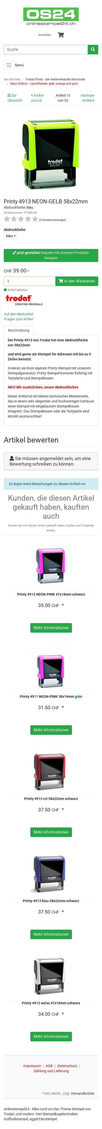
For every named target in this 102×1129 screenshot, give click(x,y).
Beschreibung (18, 330)
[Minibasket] (61, 35)
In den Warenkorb (77, 281)
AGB (49, 1066)
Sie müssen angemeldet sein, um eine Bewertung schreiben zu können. (50, 461)
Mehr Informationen (51, 627)
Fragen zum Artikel (18, 319)
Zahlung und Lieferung (51, 1071)
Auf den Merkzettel (18, 314)
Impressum (32, 1066)
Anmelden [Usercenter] (44, 35)
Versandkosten (82, 1093)
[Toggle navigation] (9, 65)
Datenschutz (67, 1066)
